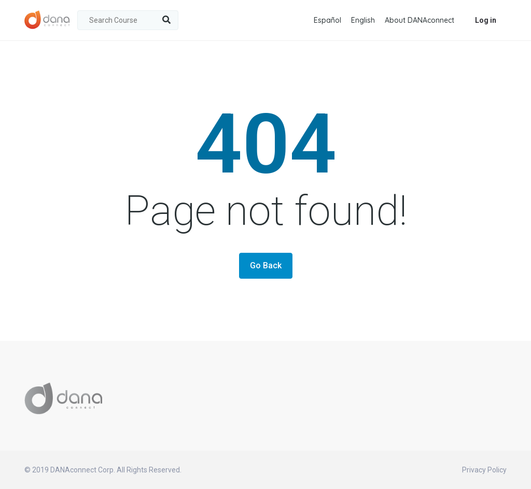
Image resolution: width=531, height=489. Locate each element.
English (363, 20)
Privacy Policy (484, 470)
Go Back (266, 265)
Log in (485, 20)
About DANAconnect (419, 20)
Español (327, 20)
